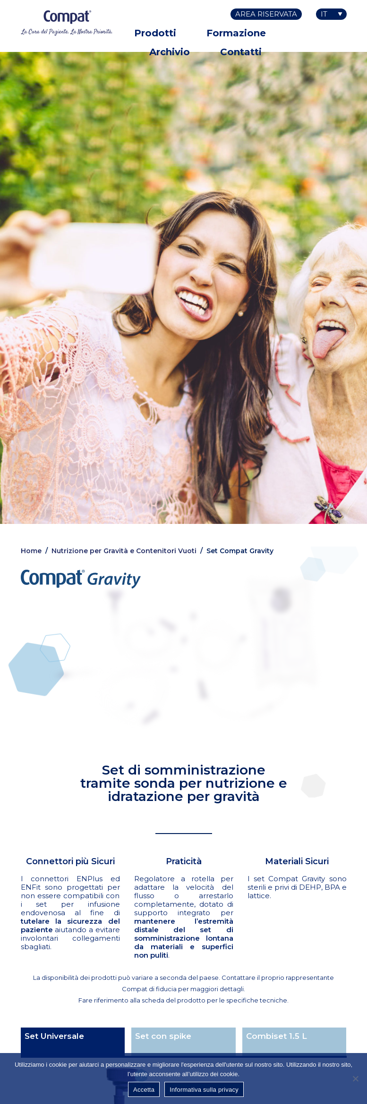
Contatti (241, 52)
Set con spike (163, 1036)
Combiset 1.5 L (276, 1036)
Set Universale (54, 1036)
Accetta (143, 1089)
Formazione (236, 33)
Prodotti (155, 33)
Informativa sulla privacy (204, 1089)
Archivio (169, 52)
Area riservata (266, 13)
